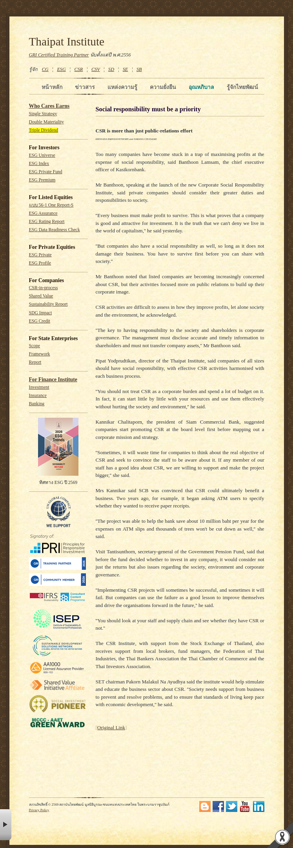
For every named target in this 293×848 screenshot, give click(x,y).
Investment (39, 387)
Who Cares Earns (49, 106)
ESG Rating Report (47, 221)
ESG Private (40, 254)
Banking (37, 403)
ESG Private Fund (45, 171)
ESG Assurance (43, 213)
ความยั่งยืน (163, 87)
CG (45, 69)
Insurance (38, 395)
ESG (61, 69)
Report (35, 362)
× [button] (5, 824)
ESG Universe (42, 155)
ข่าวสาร (85, 87)
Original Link (111, 727)
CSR (78, 69)
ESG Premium (42, 180)
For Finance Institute (53, 379)
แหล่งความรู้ (122, 87)
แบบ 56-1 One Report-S (51, 205)
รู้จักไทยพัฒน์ (242, 87)
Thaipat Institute (67, 41)
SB (139, 69)
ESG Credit (39, 321)
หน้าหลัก (52, 87)
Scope (34, 345)
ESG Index (39, 163)
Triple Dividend (43, 130)
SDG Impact (40, 312)
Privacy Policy (39, 810)
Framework (39, 354)
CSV (95, 69)
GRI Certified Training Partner (59, 55)
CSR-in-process (43, 287)
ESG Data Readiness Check (54, 229)
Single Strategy (43, 113)
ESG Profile (40, 263)
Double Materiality (46, 122)
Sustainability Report (48, 304)
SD (111, 69)
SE (125, 69)
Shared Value (41, 296)
